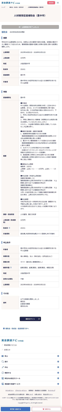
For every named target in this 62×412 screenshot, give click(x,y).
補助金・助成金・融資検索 (16, 7)
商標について (29, 394)
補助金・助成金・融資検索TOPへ (17, 328)
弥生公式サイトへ (48, 394)
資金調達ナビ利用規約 (40, 390)
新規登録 (51, 3)
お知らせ (7, 349)
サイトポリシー (10, 390)
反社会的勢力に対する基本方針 (16, 394)
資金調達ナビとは (10, 345)
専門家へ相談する (15, 409)
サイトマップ (51, 390)
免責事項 (31, 390)
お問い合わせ (38, 394)
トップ (3, 7)
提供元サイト (30, 319)
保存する (47, 409)
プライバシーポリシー (21, 390)
